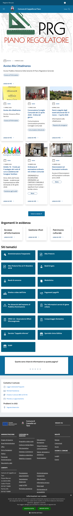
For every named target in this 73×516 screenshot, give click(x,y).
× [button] (71, 495)
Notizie (57, 440)
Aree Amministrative (8, 443)
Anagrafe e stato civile (26, 441)
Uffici (2, 447)
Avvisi (9, 61)
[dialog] (36, 504)
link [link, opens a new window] (55, 504)
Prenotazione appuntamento (24, 474)
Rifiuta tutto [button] (44, 508)
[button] (36, 513)
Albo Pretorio (41, 479)
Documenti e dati (6, 463)
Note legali (40, 486)
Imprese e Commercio (26, 452)
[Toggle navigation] (4, 9)
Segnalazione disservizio (23, 480)
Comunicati (58, 443)
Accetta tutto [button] (29, 508)
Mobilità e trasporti (25, 458)
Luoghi (57, 456)
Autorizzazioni (41, 458)
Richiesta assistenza (25, 488)
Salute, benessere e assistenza (43, 453)
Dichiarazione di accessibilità (42, 490)
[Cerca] (69, 9)
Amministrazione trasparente (42, 474)
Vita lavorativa (23, 448)
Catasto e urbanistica (26, 455)
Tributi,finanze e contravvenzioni (42, 447)
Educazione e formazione (41, 441)
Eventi (57, 459)
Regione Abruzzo (8, 3)
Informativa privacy (43, 482)
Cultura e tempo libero (26, 445)
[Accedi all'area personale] (64, 2)
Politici (3, 453)
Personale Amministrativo (6, 458)
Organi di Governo (7, 440)
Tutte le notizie (36, 214)
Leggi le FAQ (23, 485)
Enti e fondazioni (6, 450)
